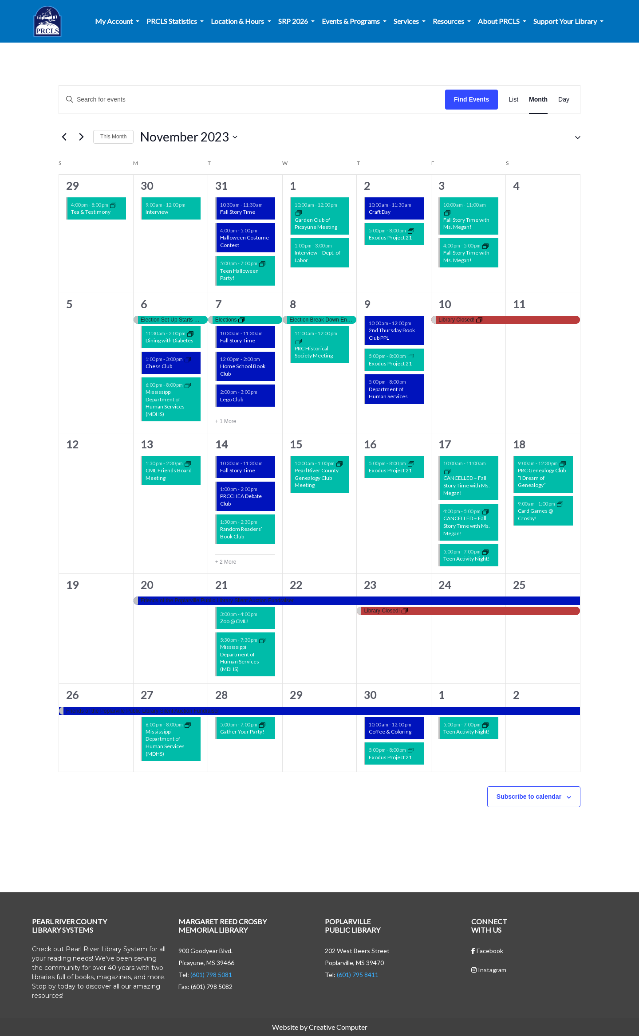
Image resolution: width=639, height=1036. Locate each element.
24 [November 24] (444, 584)
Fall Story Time (237, 211)
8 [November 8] (293, 304)
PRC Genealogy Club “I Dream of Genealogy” (542, 477)
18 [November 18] (519, 444)
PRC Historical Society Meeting (314, 352)
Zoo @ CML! (234, 621)
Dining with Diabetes (169, 340)
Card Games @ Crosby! (535, 514)
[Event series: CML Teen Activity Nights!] (262, 263)
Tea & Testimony (90, 211)
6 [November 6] (144, 304)
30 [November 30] (370, 694)
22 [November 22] (296, 584)
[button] (574, 137)
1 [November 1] (293, 185)
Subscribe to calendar (529, 796)
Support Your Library (565, 21)
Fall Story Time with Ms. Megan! (466, 223)
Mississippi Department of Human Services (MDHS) (165, 402)
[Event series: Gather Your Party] (262, 724)
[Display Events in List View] (513, 100)
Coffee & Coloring (390, 731)
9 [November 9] (367, 304)
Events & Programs (351, 21)
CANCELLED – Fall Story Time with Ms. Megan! (466, 485)
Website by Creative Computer (319, 1027)
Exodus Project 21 (390, 237)
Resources (449, 21)
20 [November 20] (147, 584)
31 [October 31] (221, 185)
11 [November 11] (519, 304)
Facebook (487, 950)
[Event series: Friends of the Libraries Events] (188, 463)
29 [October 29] (72, 185)
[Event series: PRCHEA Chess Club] (188, 359)
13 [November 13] (147, 444)
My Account (114, 21)
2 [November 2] (367, 185)
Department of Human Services (388, 393)
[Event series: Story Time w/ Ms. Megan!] (447, 212)
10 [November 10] (444, 304)
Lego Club (231, 399)
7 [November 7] (218, 304)
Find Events (471, 99)
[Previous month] (64, 137)
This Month (113, 136)
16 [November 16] (370, 444)
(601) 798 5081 (211, 974)
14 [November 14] (221, 444)
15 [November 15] (296, 444)
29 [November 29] (296, 694)
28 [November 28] (221, 694)
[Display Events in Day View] (563, 100)
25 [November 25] (519, 584)
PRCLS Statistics (172, 21)
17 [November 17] (444, 444)
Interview (157, 211)
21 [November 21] (221, 584)
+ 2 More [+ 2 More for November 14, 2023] (226, 562)
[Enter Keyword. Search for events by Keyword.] (252, 100)
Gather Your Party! (242, 731)
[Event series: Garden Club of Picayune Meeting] (299, 212)
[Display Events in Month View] (538, 100)
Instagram (488, 969)
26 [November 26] (72, 694)
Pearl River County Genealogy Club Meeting (317, 477)
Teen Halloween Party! (239, 274)
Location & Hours (238, 21)
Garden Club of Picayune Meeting (316, 223)
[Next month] (81, 137)
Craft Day (379, 211)
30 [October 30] (147, 185)
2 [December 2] (516, 694)
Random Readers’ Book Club (241, 533)
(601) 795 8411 (358, 974)
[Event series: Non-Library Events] (113, 205)
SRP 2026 (293, 21)
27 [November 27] (147, 694)
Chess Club (159, 366)
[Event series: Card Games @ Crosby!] (560, 503)
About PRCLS (499, 21)
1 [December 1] (441, 694)
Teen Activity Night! (466, 558)
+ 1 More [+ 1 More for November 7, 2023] (226, 421)
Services (407, 21)
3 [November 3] (441, 185)
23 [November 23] (370, 584)
